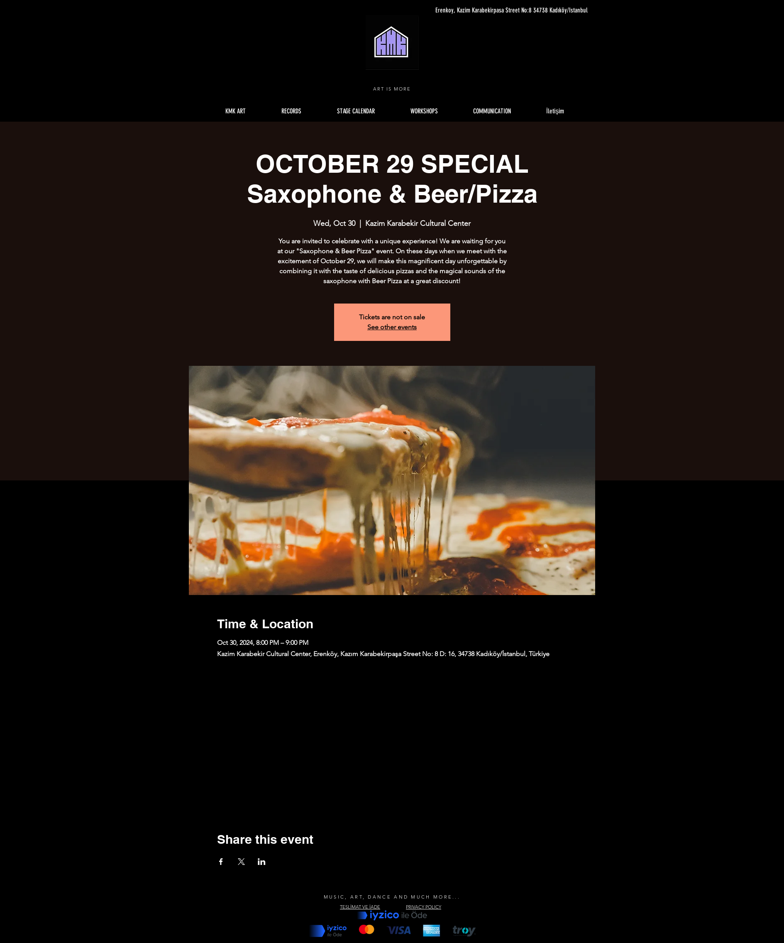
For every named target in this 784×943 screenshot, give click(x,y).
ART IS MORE (392, 89)
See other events (392, 327)
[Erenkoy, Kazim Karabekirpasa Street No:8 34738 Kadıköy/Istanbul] (509, 10)
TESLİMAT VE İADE (360, 907)
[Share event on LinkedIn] (262, 861)
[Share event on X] (241, 861)
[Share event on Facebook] (221, 861)
